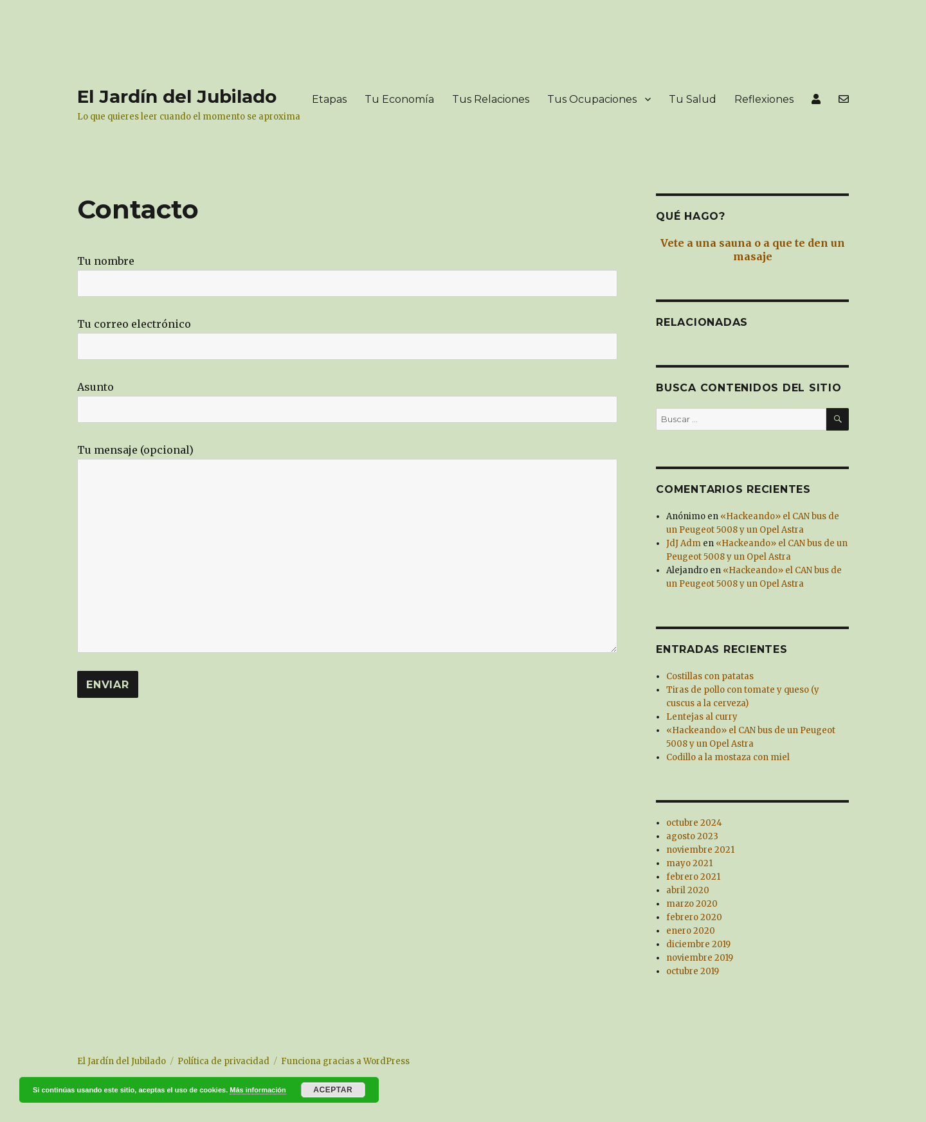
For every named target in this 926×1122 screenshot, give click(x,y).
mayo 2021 (689, 863)
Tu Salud (692, 99)
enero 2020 (690, 930)
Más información (258, 1090)
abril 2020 (687, 890)
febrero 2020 (694, 917)
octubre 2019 (692, 971)
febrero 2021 (693, 876)
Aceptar (332, 1089)
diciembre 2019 (698, 944)
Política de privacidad (223, 1061)
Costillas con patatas (710, 676)
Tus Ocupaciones (592, 99)
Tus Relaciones (490, 99)
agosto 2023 (692, 836)
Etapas (329, 99)
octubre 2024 (694, 822)
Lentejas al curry (702, 716)
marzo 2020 (692, 903)
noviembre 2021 (700, 849)
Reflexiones (764, 99)
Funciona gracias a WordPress (345, 1061)
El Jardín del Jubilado (177, 96)
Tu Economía (399, 99)
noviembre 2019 (699, 957)
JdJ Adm (683, 543)
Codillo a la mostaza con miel (728, 757)
